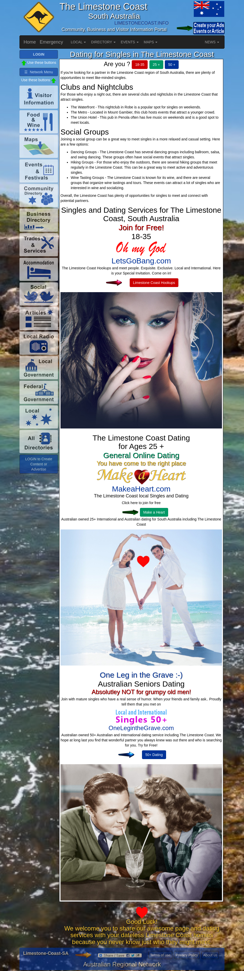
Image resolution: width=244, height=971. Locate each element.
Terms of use (160, 955)
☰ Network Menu (38, 72)
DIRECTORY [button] (103, 42)
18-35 (139, 65)
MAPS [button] (151, 42)
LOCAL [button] (78, 42)
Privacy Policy (187, 955)
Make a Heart (154, 512)
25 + (156, 65)
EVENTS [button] (130, 42)
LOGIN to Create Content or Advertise (38, 464)
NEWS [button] (212, 42)
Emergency (51, 42)
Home (30, 42)
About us (210, 955)
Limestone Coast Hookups (154, 283)
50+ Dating (154, 755)
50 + (171, 65)
